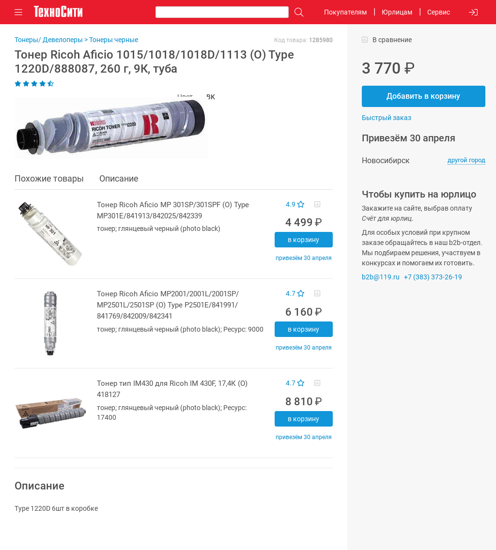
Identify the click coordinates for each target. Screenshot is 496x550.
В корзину (303, 240)
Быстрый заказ (386, 118)
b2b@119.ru (381, 277)
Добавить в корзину (423, 96)
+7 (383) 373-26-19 (433, 277)
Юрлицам (397, 12)
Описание (119, 178)
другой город (466, 160)
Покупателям (345, 12)
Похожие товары (49, 178)
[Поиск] (296, 12)
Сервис (438, 12)
